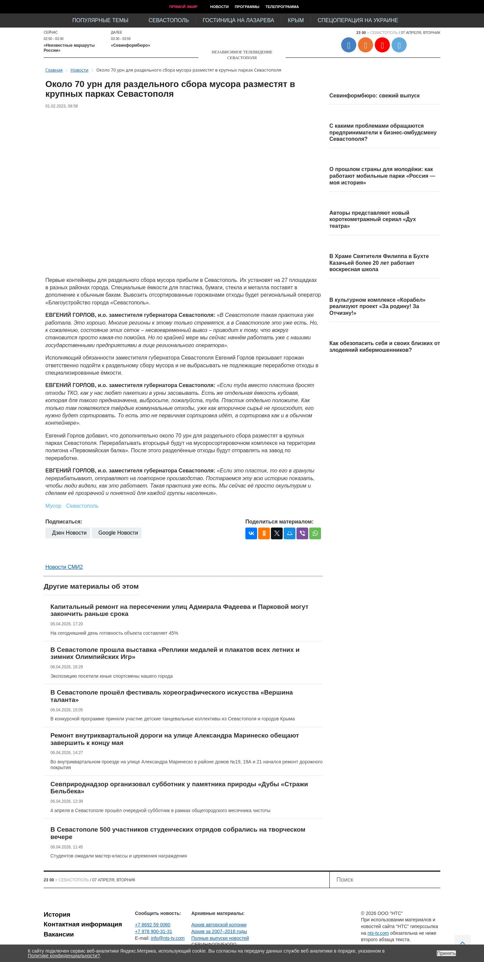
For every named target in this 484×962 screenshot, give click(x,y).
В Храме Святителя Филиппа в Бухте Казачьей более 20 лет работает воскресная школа (379, 262)
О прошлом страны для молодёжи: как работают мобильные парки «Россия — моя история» (382, 175)
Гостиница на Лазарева (238, 20)
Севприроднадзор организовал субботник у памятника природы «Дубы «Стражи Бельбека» (179, 788)
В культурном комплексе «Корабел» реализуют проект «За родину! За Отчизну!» (377, 306)
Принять (446, 953)
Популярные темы (100, 20)
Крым (296, 20)
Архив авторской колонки (218, 924)
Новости (219, 7)
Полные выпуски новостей (220, 938)
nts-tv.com (378, 933)
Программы (247, 7)
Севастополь (169, 20)
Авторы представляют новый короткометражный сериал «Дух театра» (372, 219)
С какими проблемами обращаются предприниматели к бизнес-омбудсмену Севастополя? (383, 132)
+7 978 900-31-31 (153, 931)
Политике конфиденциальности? (64, 955)
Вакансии (59, 934)
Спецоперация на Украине (358, 20)
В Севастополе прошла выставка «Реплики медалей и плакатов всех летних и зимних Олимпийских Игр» (174, 653)
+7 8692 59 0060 (152, 924)
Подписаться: (63, 522)
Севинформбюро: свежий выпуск (374, 95)
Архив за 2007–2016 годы (219, 931)
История (57, 914)
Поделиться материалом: (279, 522)
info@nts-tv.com (168, 938)
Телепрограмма (282, 7)
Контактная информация (83, 924)
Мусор (53, 506)
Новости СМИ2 (64, 567)
